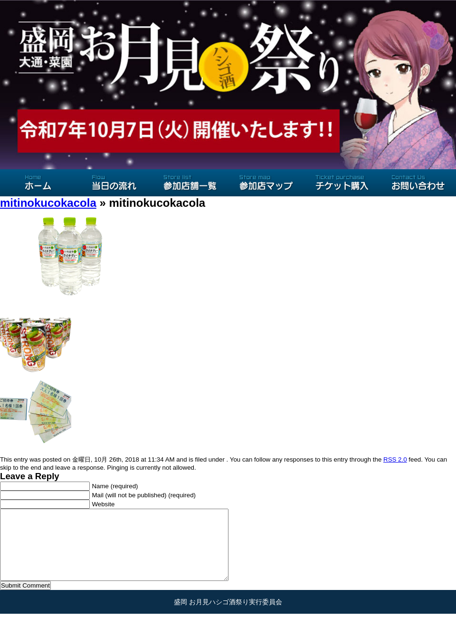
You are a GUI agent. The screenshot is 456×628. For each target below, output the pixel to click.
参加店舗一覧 (190, 182)
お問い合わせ (418, 182)
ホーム (38, 182)
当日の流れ (114, 182)
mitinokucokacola (48, 202)
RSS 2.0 (395, 459)
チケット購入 (342, 182)
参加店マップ (266, 182)
